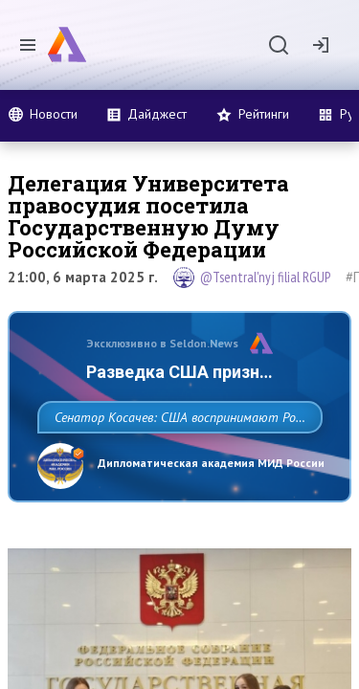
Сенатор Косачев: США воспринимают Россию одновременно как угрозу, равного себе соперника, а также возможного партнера (174, 459)
